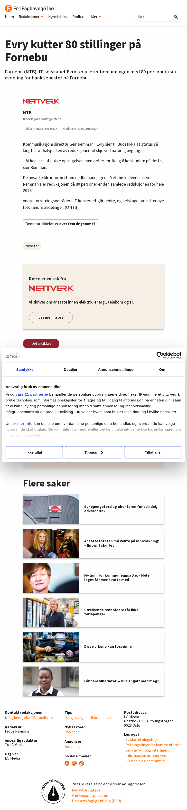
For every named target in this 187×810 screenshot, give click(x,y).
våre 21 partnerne (32, 394)
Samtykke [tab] (25, 369)
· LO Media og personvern (144, 761)
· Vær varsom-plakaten (89, 795)
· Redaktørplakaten (86, 790)
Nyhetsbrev (57, 16)
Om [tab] (162, 369)
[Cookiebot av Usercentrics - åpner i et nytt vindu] (160, 355)
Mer (96, 16)
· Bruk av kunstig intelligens (147, 750)
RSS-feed (72, 732)
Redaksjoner (31, 16)
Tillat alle (152, 452)
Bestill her (73, 746)
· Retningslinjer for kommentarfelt (153, 745)
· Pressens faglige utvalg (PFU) (95, 801)
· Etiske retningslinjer (142, 739)
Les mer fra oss (50, 317)
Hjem (9, 16)
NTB (27, 112)
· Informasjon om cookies (145, 755)
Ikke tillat (34, 452)
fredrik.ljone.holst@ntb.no (42, 119)
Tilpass (93, 452)
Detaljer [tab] (70, 369)
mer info (25, 423)
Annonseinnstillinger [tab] (116, 369)
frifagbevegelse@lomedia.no (29, 717)
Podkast (79, 16)
